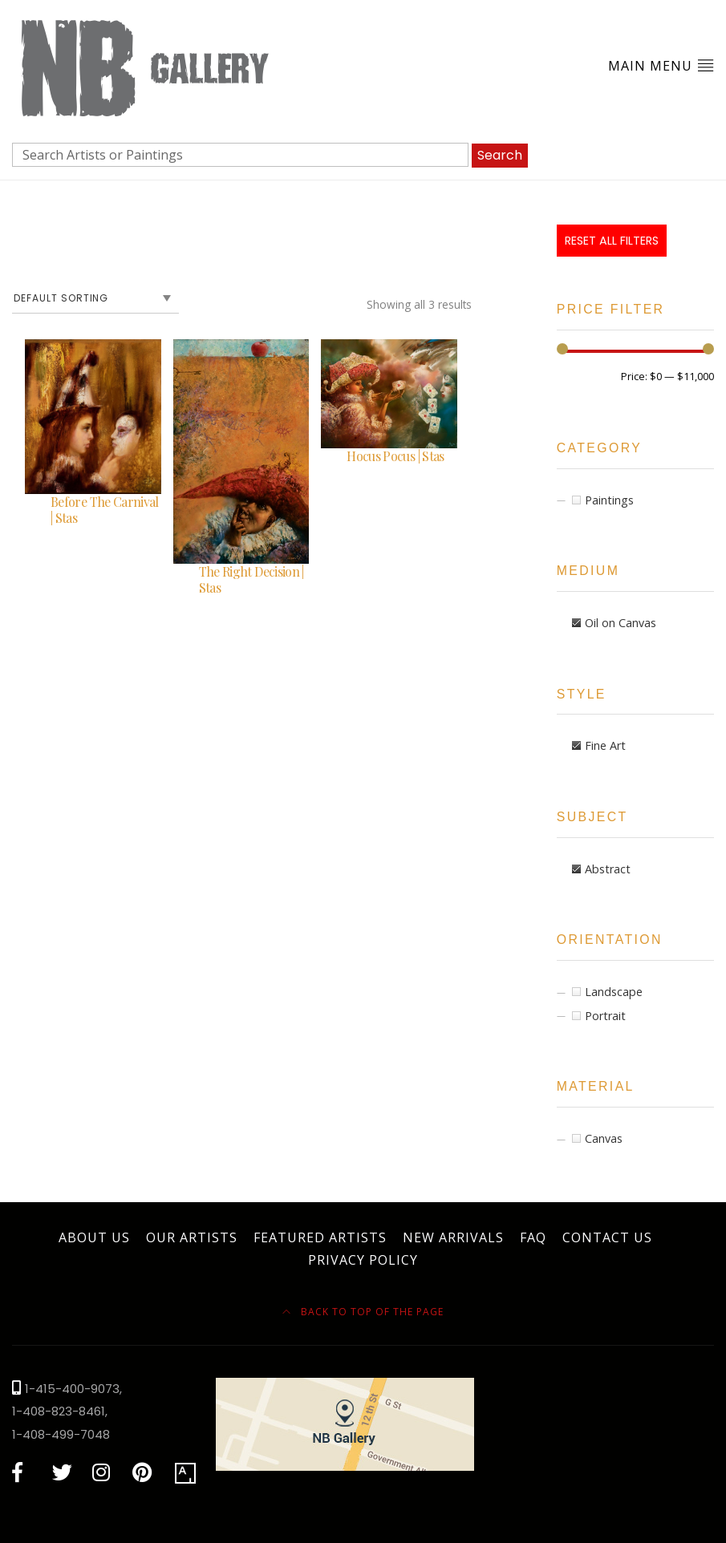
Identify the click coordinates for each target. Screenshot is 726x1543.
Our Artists (191, 1237)
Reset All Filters (612, 241)
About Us (94, 1237)
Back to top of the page (363, 1311)
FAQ (533, 1237)
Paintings (609, 500)
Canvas (604, 1138)
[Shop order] (95, 298)
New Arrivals (453, 1237)
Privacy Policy (363, 1260)
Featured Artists (320, 1237)
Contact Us (607, 1237)
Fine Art (605, 745)
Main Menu (661, 65)
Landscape (614, 991)
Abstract (608, 869)
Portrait (605, 1015)
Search (499, 155)
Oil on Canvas (620, 622)
